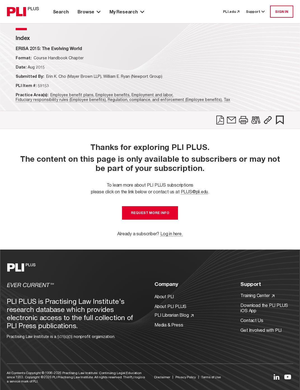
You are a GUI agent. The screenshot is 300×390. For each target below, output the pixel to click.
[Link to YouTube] (287, 377)
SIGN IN (281, 12)
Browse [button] (89, 11)
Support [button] (256, 12)
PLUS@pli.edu (194, 191)
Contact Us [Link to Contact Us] (251, 320)
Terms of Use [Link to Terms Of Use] (211, 377)
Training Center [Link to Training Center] (257, 295)
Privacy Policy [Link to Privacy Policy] (185, 377)
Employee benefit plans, (72, 94)
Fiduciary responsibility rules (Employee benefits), (61, 99)
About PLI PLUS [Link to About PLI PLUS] (170, 306)
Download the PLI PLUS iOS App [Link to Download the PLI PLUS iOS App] (264, 307)
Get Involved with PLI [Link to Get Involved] (261, 330)
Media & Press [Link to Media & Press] (168, 324)
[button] (267, 120)
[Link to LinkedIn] (276, 377)
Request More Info (150, 213)
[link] (220, 120)
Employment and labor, (152, 94)
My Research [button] (126, 11)
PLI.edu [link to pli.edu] (231, 12)
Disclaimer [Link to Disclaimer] (162, 377)
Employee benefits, (112, 94)
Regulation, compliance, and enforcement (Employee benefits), (165, 99)
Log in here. (171, 233)
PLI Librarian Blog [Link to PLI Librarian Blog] (174, 315)
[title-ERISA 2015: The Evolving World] (49, 48)
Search (61, 11)
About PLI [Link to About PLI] (164, 296)
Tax (227, 99)
